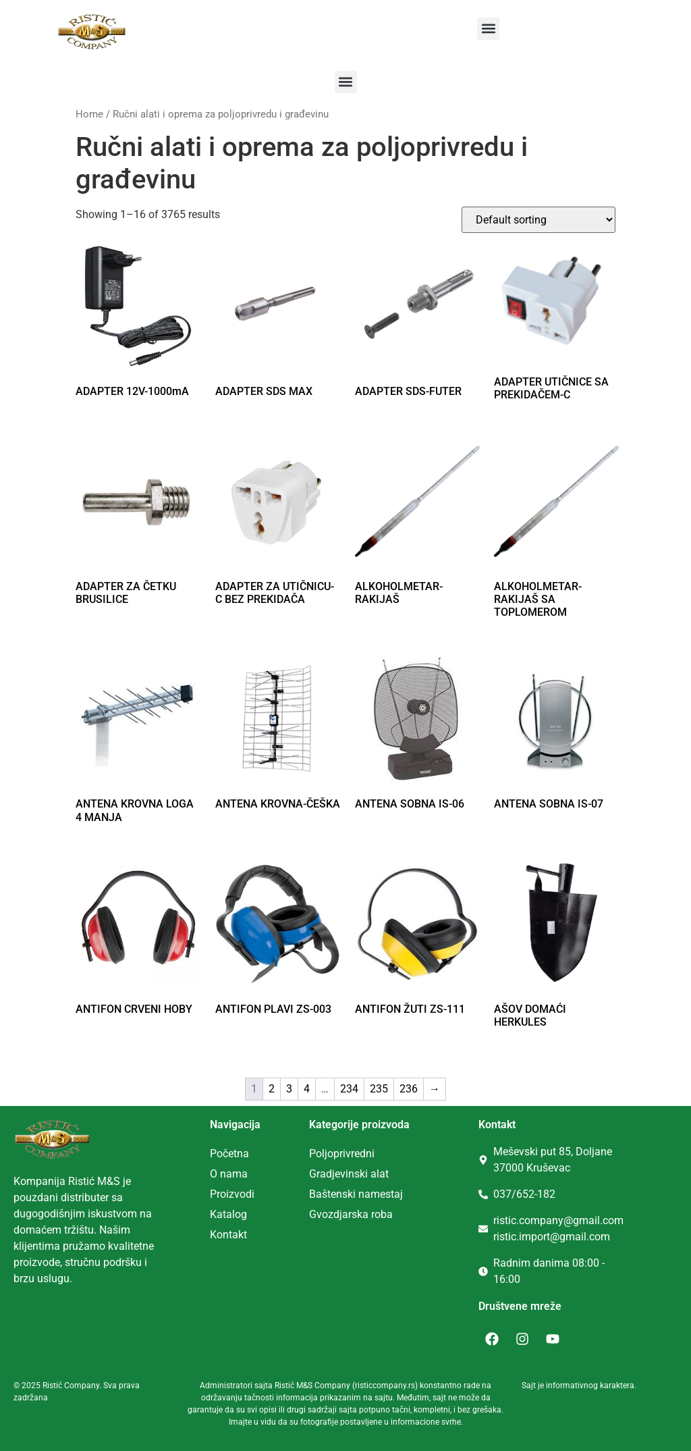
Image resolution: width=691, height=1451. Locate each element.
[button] (488, 29)
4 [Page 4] (307, 1088)
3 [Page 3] (289, 1088)
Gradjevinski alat (349, 1173)
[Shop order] (538, 220)
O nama (229, 1173)
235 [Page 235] (379, 1088)
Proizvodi (232, 1194)
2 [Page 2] (272, 1088)
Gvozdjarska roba (351, 1214)
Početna (229, 1153)
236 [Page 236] (408, 1088)
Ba (315, 1194)
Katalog (228, 1214)
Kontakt (228, 1234)
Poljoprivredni (342, 1153)
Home (89, 114)
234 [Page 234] (349, 1088)
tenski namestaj (365, 1194)
